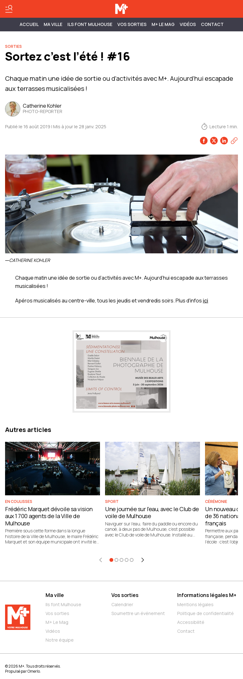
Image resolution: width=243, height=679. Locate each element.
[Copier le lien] (234, 140)
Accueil (29, 24)
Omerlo (34, 671)
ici (205, 300)
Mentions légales (195, 604)
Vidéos (188, 24)
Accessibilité (190, 622)
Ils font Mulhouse (63, 604)
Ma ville (55, 595)
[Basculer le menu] (9, 9)
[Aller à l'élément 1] (111, 560)
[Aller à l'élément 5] (131, 560)
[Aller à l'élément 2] (116, 560)
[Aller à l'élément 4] (126, 560)
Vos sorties (131, 24)
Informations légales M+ (206, 595)
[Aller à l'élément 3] (121, 560)
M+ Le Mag (163, 24)
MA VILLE (53, 24)
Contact (212, 24)
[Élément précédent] (100, 560)
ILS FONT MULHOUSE (89, 24)
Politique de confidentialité (205, 613)
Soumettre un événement (138, 613)
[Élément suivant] (142, 560)
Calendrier (122, 604)
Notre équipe (60, 640)
